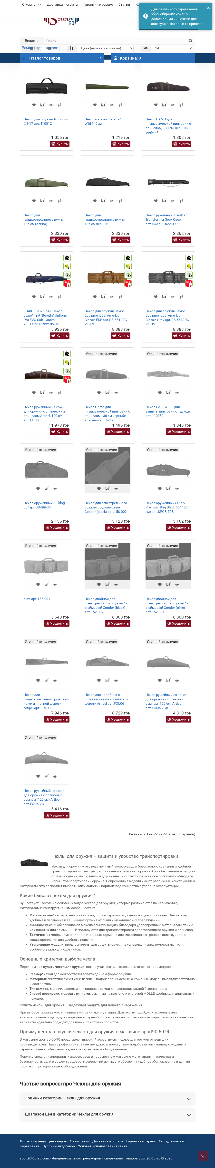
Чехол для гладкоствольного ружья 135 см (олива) (44, 219)
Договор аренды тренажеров (43, 1141)
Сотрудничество (172, 1141)
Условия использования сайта (102, 1146)
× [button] (208, 7)
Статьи (124, 4)
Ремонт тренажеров (40, 47)
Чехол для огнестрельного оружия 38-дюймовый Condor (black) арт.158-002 (106, 507)
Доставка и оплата (62, 4)
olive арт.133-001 (37, 599)
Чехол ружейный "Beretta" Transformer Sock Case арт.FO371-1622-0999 (166, 219)
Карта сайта (29, 1146)
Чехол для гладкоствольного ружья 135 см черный (105, 219)
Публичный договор (58, 1146)
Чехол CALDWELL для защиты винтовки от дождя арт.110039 (168, 411)
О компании (31, 4)
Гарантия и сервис (98, 4)
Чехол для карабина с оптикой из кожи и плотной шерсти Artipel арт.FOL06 (106, 699)
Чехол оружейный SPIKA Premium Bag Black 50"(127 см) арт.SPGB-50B (167, 507)
